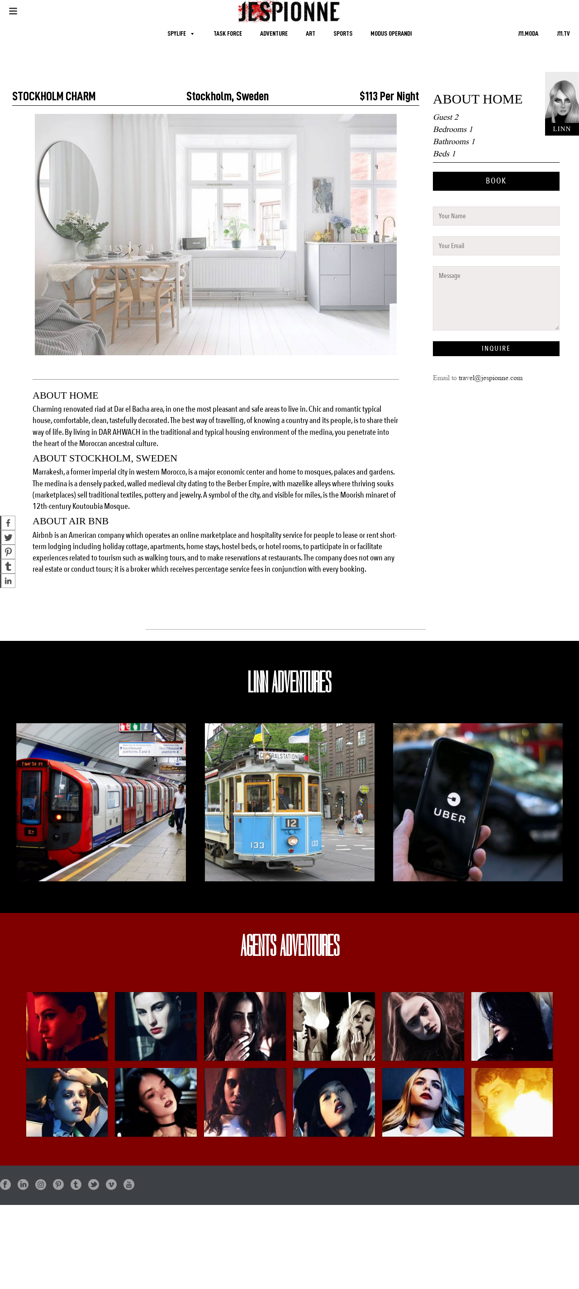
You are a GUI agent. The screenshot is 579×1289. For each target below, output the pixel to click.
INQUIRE (496, 348)
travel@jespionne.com (490, 377)
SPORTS (342, 33)
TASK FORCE (228, 33)
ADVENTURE (274, 33)
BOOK (496, 181)
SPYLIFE (176, 33)
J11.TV (563, 33)
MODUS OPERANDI (391, 33)
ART (310, 33)
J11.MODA (528, 33)
